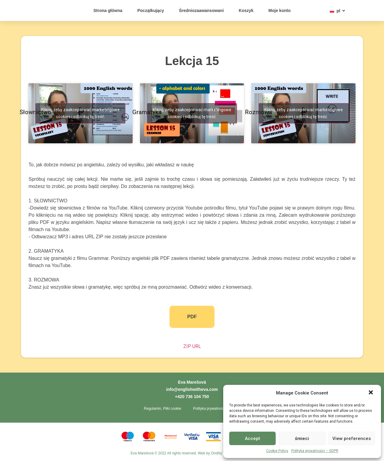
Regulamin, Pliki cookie (162, 408)
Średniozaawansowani (201, 10)
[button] (371, 389)
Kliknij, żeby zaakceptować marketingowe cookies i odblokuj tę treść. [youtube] (80, 113)
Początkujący (150, 10)
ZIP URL (192, 346)
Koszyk (246, 10)
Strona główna (107, 10)
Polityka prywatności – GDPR (314, 451)
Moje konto (279, 10)
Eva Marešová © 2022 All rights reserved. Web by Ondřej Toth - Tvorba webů (192, 453)
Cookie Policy (277, 451)
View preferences (351, 438)
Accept (252, 438)
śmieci (302, 438)
